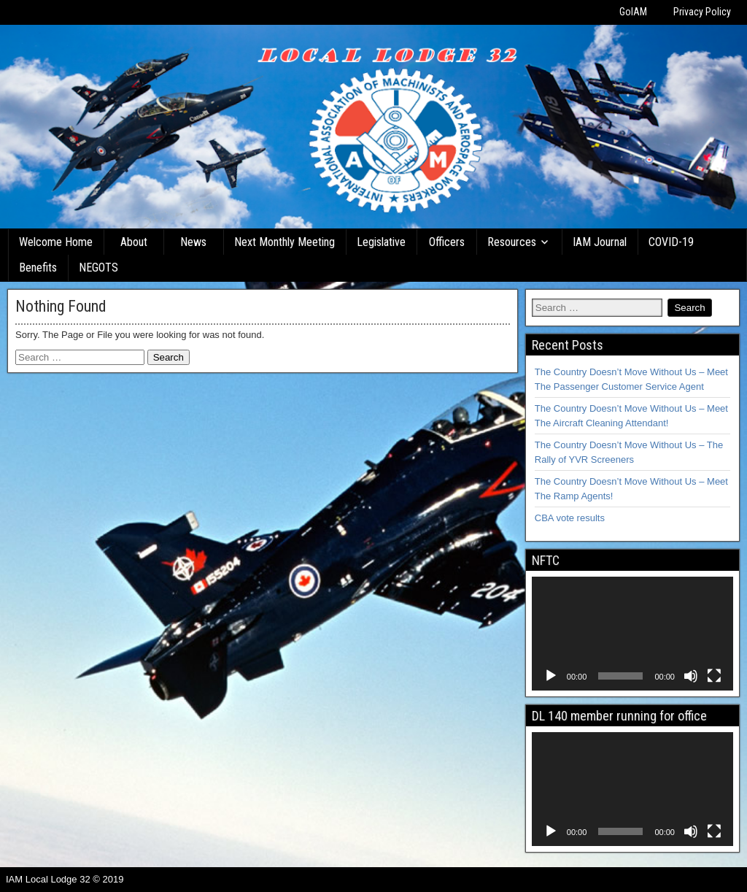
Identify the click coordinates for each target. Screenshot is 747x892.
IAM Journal (600, 242)
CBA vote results (570, 517)
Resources (511, 242)
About (133, 242)
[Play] (550, 676)
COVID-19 (671, 242)
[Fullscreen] (714, 676)
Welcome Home (56, 242)
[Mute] (691, 676)
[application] (632, 633)
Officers (447, 242)
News (193, 242)
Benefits (38, 267)
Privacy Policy (702, 12)
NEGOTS (98, 267)
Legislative (381, 242)
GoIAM (633, 12)
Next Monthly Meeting (284, 242)
